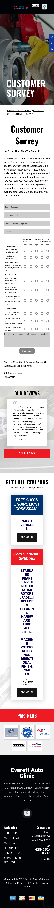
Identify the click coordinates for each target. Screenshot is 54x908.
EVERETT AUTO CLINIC (19, 110)
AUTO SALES (12, 842)
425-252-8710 (23, 783)
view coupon (27, 536)
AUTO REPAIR (12, 837)
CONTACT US (12, 853)
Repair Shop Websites (37, 879)
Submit (27, 351)
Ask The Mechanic (13, 373)
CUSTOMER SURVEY (22, 114)
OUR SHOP (10, 832)
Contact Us (9, 377)
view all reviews (27, 453)
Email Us (44, 859)
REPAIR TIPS (11, 848)
